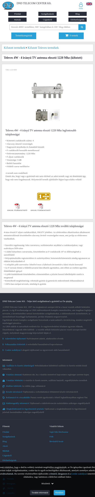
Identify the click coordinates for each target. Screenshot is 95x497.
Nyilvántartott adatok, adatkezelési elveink (32, 338)
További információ (40, 493)
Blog (77, 14)
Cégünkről (47, 19)
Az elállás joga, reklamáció (24, 386)
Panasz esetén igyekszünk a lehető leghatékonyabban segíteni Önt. (45, 397)
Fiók (51, 436)
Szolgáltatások (47, 14)
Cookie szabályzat (79, 473)
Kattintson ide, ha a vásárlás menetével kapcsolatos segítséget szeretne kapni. (46, 374)
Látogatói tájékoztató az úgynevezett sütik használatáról (36, 350)
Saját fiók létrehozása (58, 432)
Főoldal (17, 14)
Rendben (59, 493)
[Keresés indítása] (82, 27)
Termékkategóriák (23, 35)
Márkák (17, 19)
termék (71, 35)
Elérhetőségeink (78, 19)
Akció (5, 446)
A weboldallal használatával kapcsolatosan (32, 344)
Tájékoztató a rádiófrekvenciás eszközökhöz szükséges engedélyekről (46, 403)
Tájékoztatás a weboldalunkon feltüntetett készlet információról (40, 392)
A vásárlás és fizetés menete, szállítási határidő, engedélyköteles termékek (44, 380)
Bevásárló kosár (56, 441)
